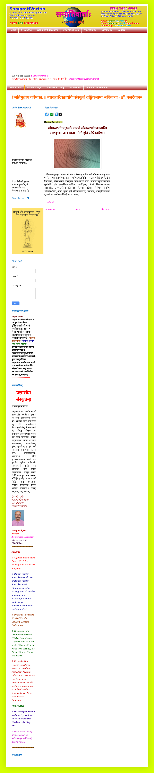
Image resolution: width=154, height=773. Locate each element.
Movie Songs (34, 87)
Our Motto (106, 30)
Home (13, 30)
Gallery (121, 30)
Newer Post (50, 209)
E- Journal (26, 30)
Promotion (75, 87)
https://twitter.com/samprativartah (84, 79)
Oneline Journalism (96, 87)
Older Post (104, 209)
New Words (90, 30)
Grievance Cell (71, 30)
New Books (16, 87)
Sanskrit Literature (47, 30)
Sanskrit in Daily (55, 87)
